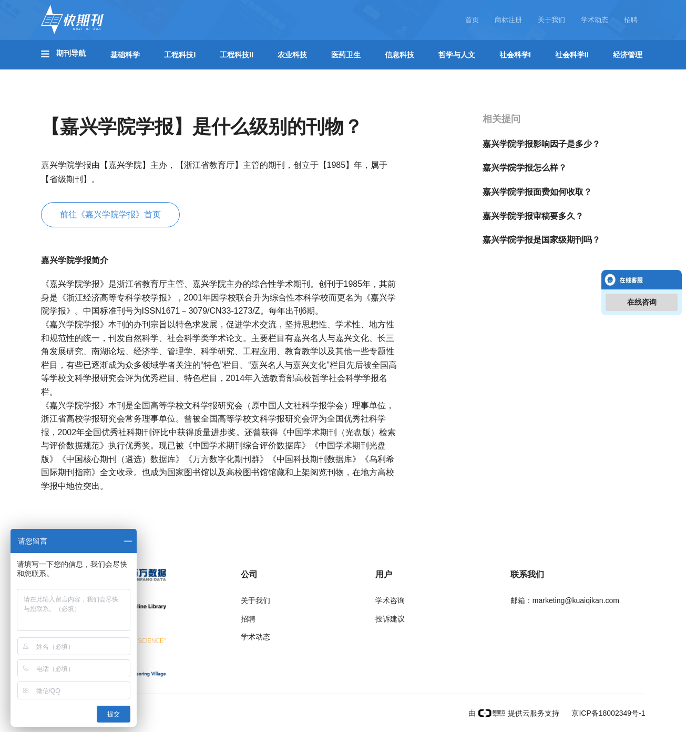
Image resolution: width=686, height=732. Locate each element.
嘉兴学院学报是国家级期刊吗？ (541, 239)
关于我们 (551, 20)
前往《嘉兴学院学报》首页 (110, 214)
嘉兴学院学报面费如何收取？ (537, 191)
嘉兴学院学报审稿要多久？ (533, 216)
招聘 (631, 20)
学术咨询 (390, 600)
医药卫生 (346, 55)
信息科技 (399, 55)
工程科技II (236, 55)
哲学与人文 (456, 55)
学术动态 (594, 20)
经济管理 (627, 55)
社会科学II (572, 55)
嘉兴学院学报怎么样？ (525, 167)
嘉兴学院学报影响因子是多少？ (541, 143)
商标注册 (508, 20)
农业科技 (292, 55)
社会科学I (515, 55)
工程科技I (180, 55)
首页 (472, 20)
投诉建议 (390, 619)
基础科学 (125, 55)
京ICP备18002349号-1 (608, 713)
